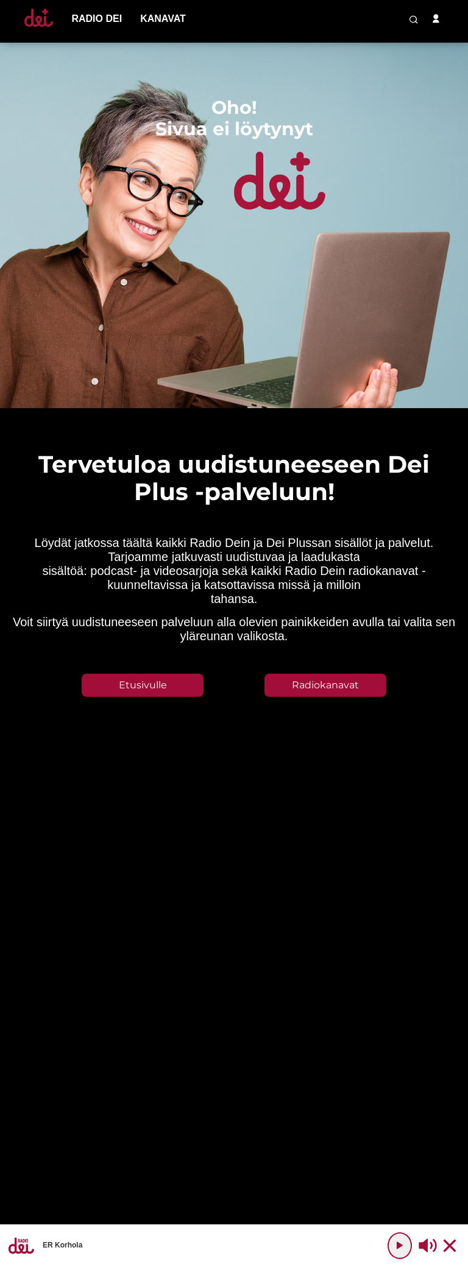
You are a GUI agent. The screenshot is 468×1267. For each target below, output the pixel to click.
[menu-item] (96, 19)
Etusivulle (143, 685)
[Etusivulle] (38, 26)
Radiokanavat (325, 685)
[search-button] (414, 19)
